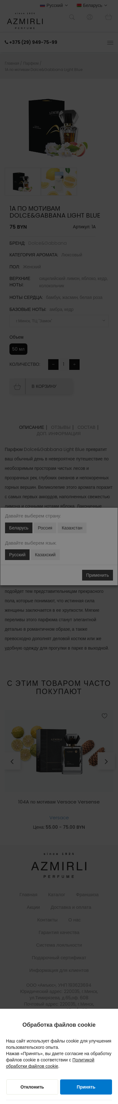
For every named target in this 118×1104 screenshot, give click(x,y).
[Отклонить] (32, 1087)
